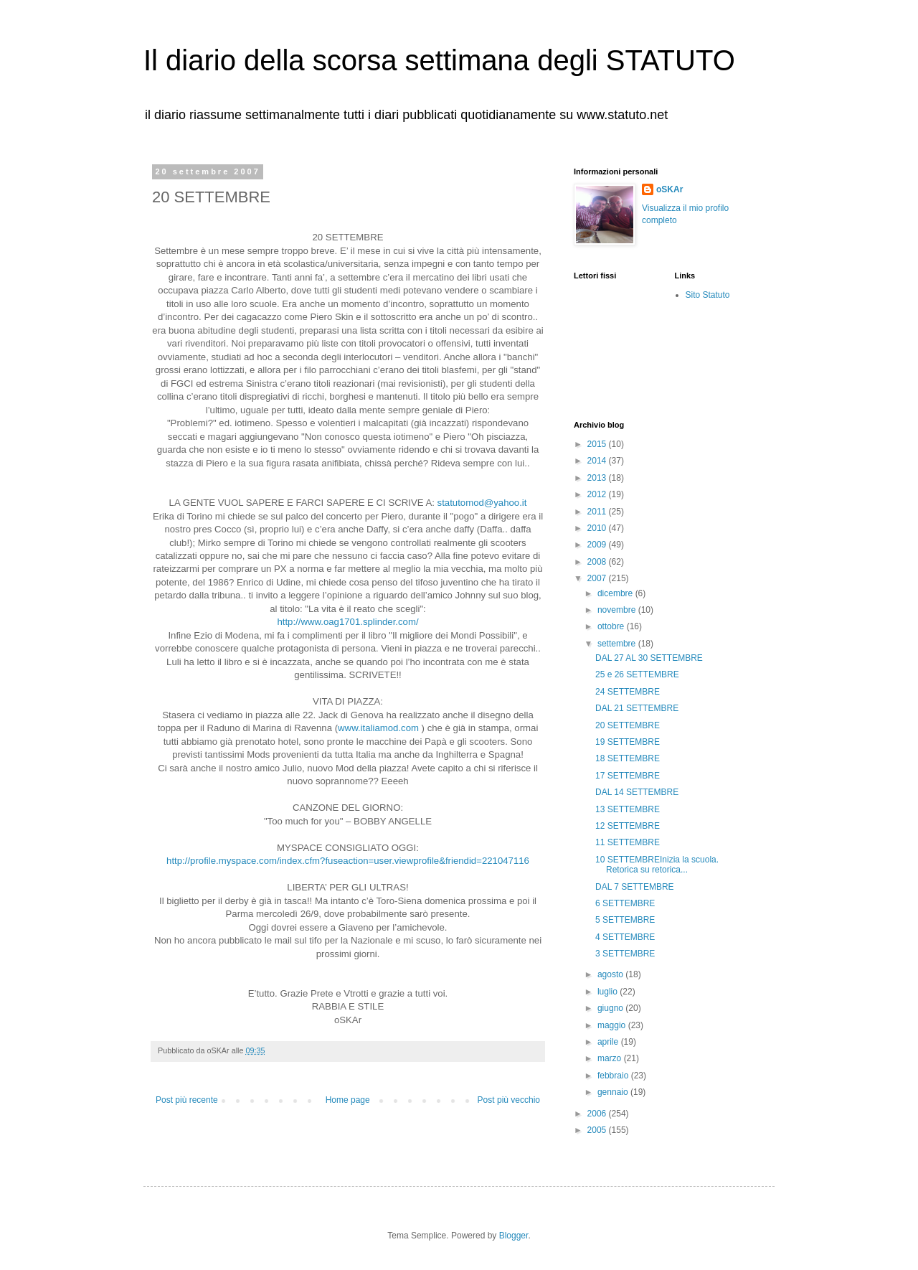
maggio (612, 1025)
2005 (598, 1130)
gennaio (613, 1092)
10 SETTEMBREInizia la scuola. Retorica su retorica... (657, 865)
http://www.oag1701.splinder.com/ (347, 621)
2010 (598, 528)
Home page (348, 1100)
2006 (598, 1114)
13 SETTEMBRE (627, 809)
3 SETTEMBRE (625, 954)
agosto (611, 974)
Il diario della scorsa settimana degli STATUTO (439, 60)
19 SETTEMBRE (627, 742)
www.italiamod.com (378, 728)
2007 (598, 578)
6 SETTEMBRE (625, 903)
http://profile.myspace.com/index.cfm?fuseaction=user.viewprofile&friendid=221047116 (347, 860)
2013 (598, 478)
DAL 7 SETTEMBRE (634, 887)
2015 (598, 444)
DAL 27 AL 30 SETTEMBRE (649, 658)
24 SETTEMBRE (627, 692)
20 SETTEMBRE (627, 725)
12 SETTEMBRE (627, 826)
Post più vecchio (509, 1100)
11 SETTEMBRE (627, 842)
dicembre (616, 593)
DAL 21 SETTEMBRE (636, 708)
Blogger (514, 1236)
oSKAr (669, 189)
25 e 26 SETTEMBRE (637, 674)
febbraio (614, 1076)
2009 (598, 545)
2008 (598, 562)
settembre (617, 644)
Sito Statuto (708, 295)
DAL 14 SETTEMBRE (636, 792)
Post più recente (187, 1100)
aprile (609, 1042)
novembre (617, 610)
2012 (598, 494)
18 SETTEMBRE (627, 758)
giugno (611, 1008)
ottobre (612, 626)
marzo (610, 1058)
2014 (598, 461)
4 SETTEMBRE (625, 937)
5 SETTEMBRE (625, 920)
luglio (608, 992)
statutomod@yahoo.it (482, 502)
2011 (598, 512)
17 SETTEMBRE (627, 776)
